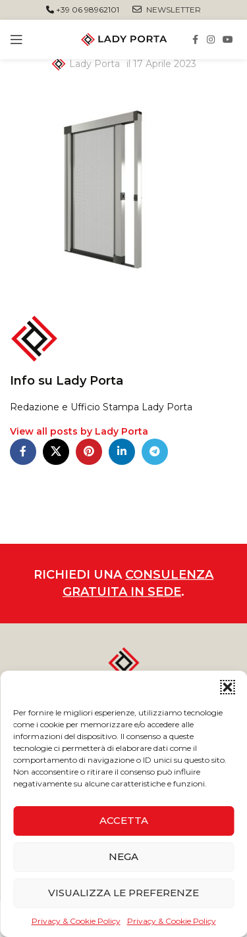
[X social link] (56, 452)
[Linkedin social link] (122, 452)
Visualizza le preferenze (123, 892)
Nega (123, 856)
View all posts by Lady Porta (79, 431)
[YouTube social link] (228, 40)
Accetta (123, 820)
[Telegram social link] (155, 452)
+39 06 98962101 (82, 9)
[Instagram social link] (211, 40)
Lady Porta (94, 64)
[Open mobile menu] (16, 39)
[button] (227, 687)
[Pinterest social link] (89, 452)
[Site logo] (124, 39)
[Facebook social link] (195, 40)
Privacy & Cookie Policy (76, 921)
